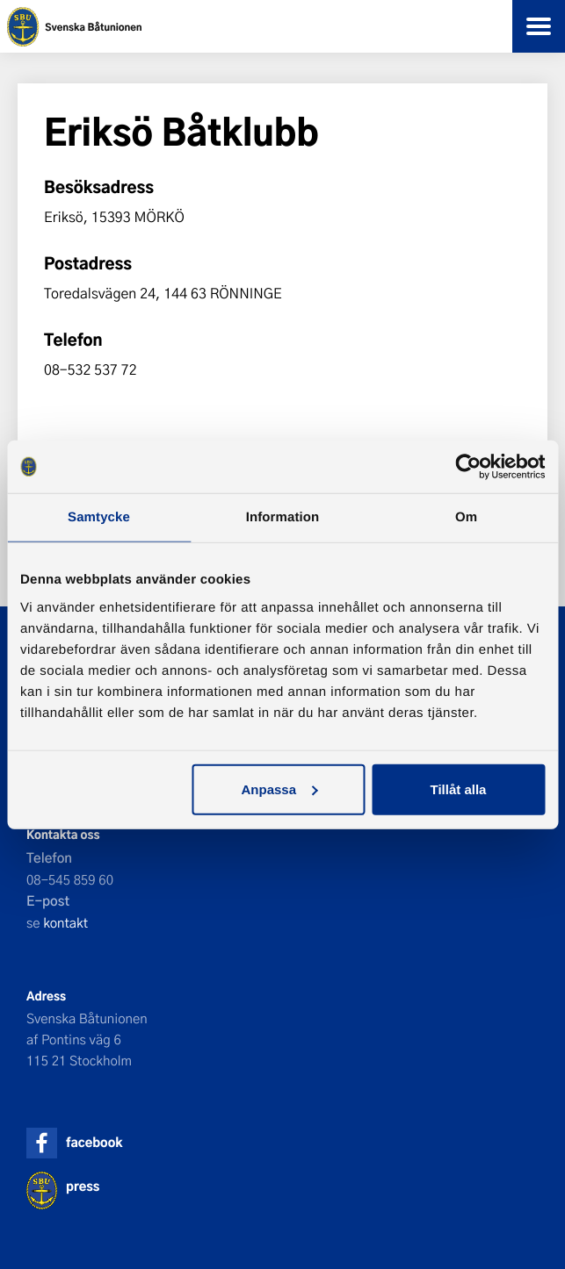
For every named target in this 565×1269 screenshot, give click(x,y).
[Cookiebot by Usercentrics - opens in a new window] (468, 467)
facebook (94, 1142)
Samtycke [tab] (99, 517)
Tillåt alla (459, 788)
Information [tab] (283, 517)
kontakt (65, 922)
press (82, 1186)
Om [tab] (466, 517)
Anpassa (279, 788)
